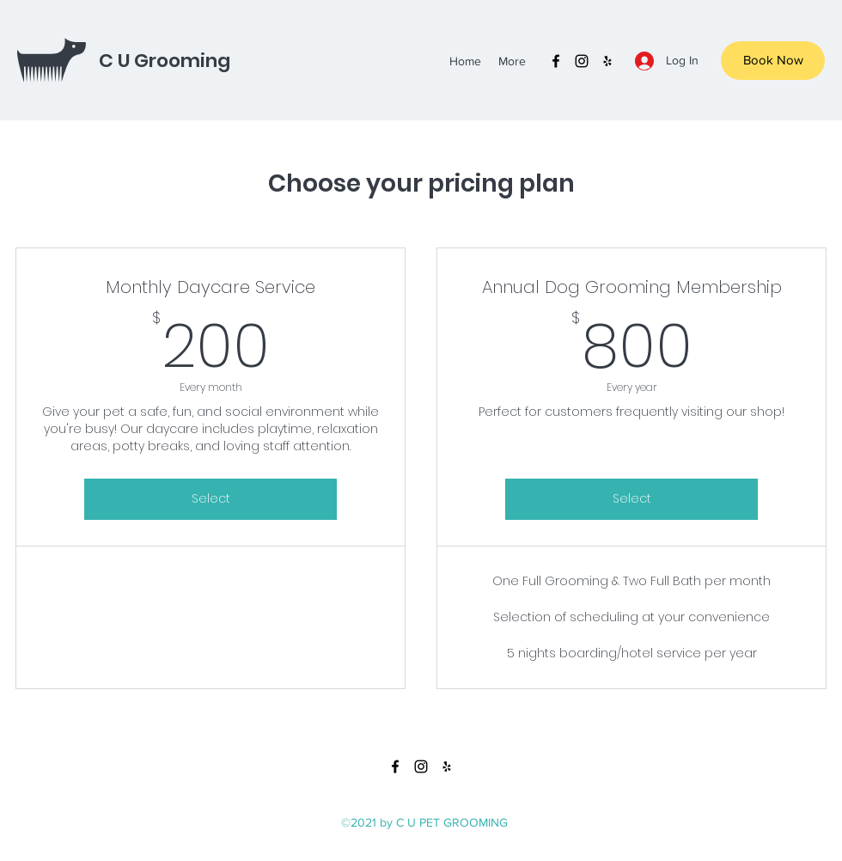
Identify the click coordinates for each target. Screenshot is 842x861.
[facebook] (555, 61)
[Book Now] (773, 60)
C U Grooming (164, 60)
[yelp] (607, 61)
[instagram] (581, 61)
